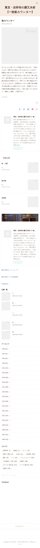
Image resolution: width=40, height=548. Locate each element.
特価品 (16, 451)
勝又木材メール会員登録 (10, 277)
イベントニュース (27, 458)
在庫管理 (6, 451)
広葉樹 (6, 469)
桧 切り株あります (18, 303)
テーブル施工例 (26, 465)
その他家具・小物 (10, 461)
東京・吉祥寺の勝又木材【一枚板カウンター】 (20, 10)
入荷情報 (30, 454)
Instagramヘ (20, 527)
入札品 (19, 454)
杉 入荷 (5, 163)
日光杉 (4, 198)
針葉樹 (24, 461)
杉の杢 (4, 181)
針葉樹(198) (4, 97)
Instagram (5, 284)
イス (14, 458)
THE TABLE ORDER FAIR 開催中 (21, 294)
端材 (5, 458)
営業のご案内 (8, 454)
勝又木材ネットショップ (10, 270)
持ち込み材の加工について (20, 332)
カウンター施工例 (10, 465)
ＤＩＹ (26, 451)
